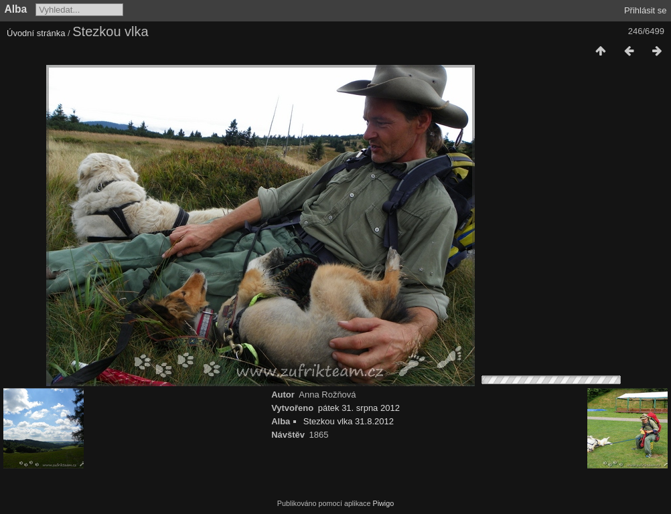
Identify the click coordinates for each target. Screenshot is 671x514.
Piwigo (383, 503)
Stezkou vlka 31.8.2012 (348, 421)
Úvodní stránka (36, 33)
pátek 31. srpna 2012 (359, 408)
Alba (16, 9)
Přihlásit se (645, 10)
